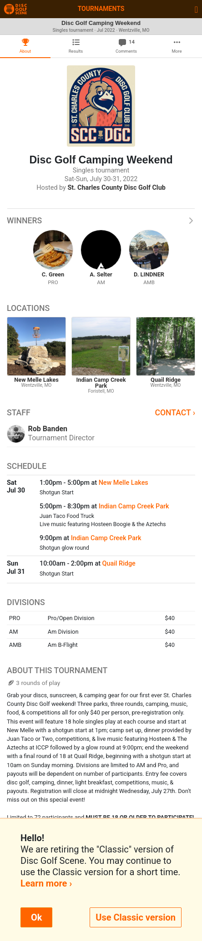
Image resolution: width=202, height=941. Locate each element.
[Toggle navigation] (196, 9)
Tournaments (101, 8)
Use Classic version (136, 917)
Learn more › (46, 883)
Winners (101, 220)
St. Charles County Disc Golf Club (117, 188)
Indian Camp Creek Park (134, 506)
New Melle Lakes (123, 483)
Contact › (175, 412)
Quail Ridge (119, 563)
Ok (36, 917)
